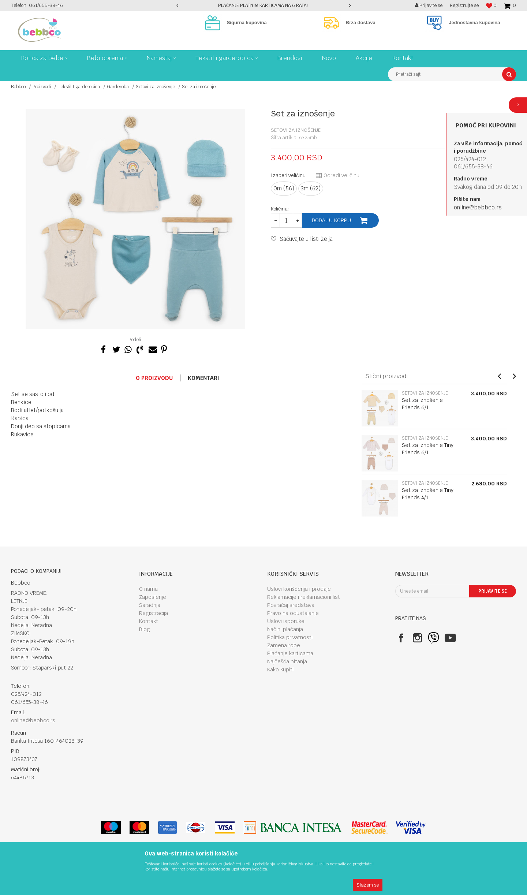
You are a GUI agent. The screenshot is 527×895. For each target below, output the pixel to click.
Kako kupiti (280, 669)
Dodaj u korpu (331, 220)
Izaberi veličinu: (289, 175)
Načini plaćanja (285, 629)
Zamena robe (283, 645)
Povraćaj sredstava (290, 605)
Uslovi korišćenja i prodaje (299, 589)
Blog (144, 629)
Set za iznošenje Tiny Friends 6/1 (427, 449)
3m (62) (311, 188)
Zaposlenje (152, 597)
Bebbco (18, 87)
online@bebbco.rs (478, 207)
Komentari (203, 377)
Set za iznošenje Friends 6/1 (422, 404)
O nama (148, 589)
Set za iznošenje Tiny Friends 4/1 (427, 494)
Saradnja (149, 605)
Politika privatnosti (290, 637)
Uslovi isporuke (285, 621)
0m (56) (283, 188)
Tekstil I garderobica (79, 87)
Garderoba (118, 87)
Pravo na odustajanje (293, 613)
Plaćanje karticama (290, 653)
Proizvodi (42, 87)
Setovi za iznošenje (155, 87)
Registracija (153, 613)
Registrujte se (464, 5)
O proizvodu (154, 377)
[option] (263, 5)
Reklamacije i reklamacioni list (303, 597)
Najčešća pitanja (287, 661)
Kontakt (148, 621)
